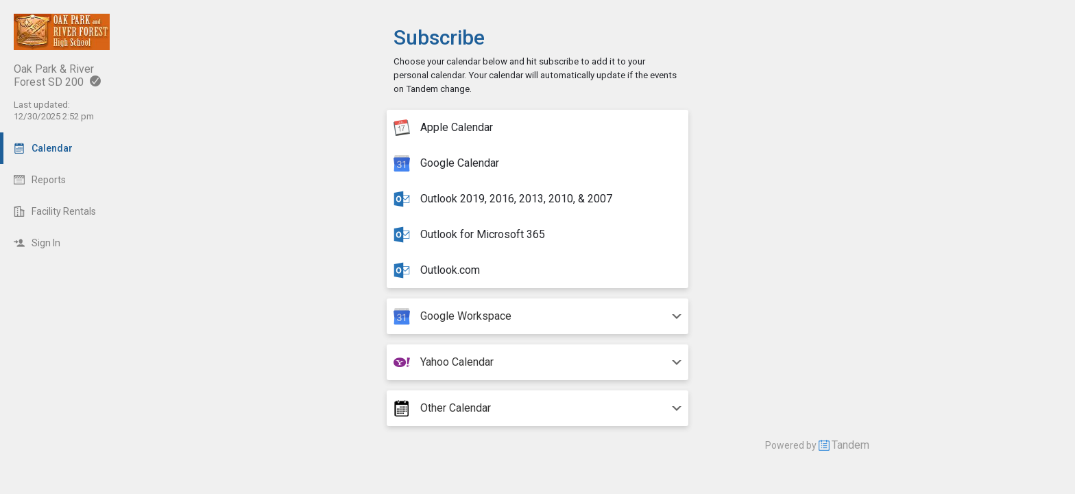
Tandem (850, 444)
